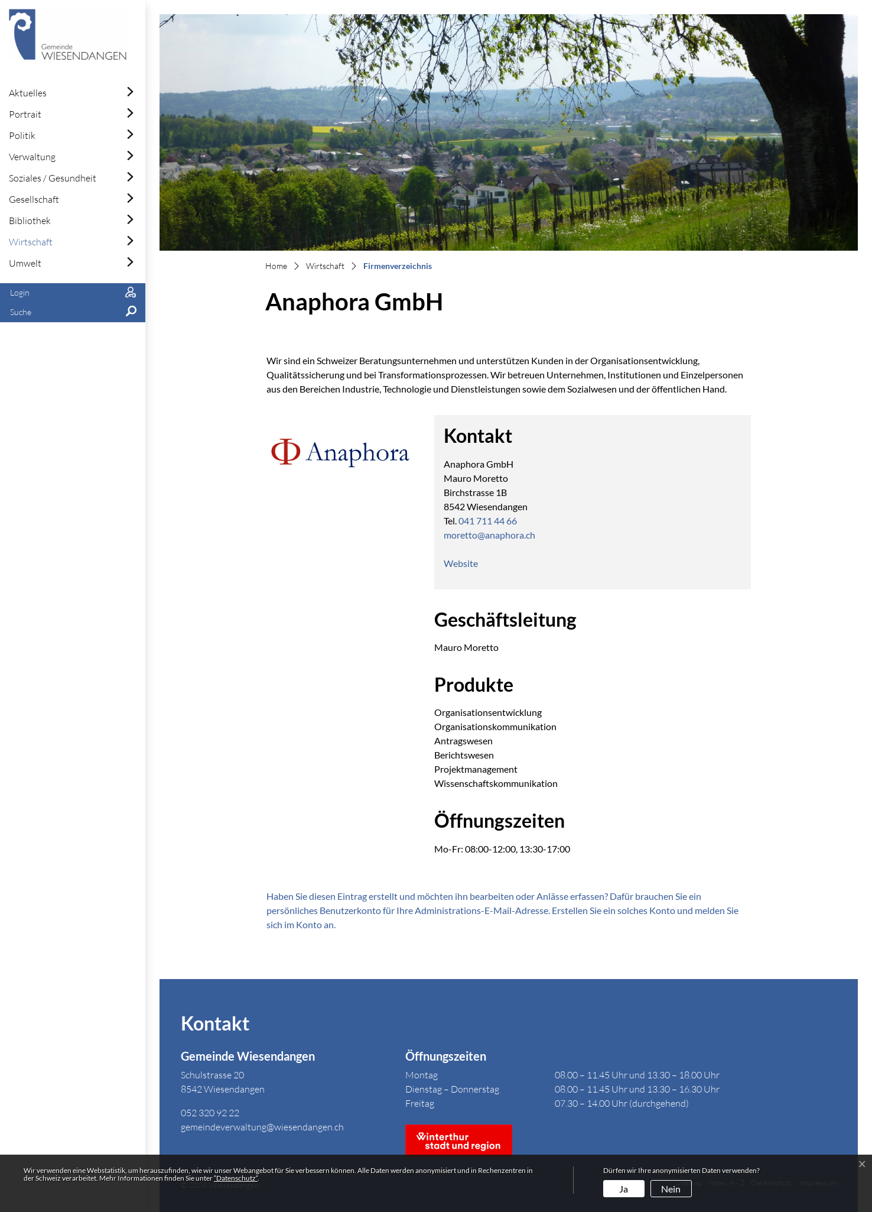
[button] (72, 312)
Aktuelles (28, 93)
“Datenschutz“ (236, 1178)
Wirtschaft (31, 242)
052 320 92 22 (210, 1113)
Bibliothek (30, 220)
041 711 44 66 (487, 520)
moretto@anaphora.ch (489, 534)
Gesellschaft (34, 199)
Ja (623, 1188)
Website (467, 563)
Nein (671, 1188)
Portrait (25, 114)
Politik (22, 135)
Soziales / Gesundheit (52, 178)
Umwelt (25, 263)
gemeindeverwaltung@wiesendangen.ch (262, 1127)
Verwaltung (32, 157)
